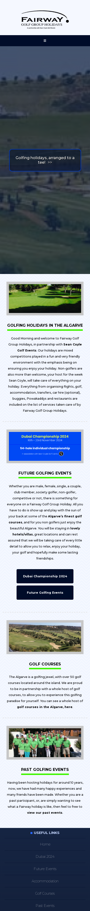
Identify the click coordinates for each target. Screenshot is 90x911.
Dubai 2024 (45, 856)
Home (45, 844)
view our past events (44, 812)
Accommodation (45, 881)
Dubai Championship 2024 (45, 576)
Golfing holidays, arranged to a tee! (45, 160)
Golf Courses (45, 893)
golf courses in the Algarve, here (44, 707)
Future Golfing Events (45, 592)
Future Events (45, 869)
